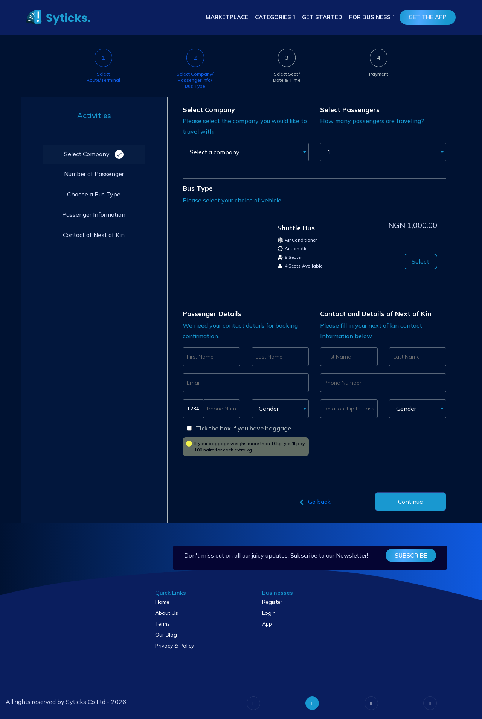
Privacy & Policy (174, 645)
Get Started (322, 17)
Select (420, 261)
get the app (428, 17)
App (267, 623)
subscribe (411, 555)
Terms (162, 623)
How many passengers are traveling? (372, 121)
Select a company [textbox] (214, 152)
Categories (273, 17)
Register (272, 602)
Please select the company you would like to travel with (245, 126)
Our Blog (166, 634)
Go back (314, 502)
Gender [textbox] (269, 408)
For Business (370, 17)
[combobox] (246, 152)
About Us (166, 613)
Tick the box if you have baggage (243, 428)
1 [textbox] (329, 152)
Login (269, 613)
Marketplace (227, 17)
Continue (410, 501)
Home (162, 602)
